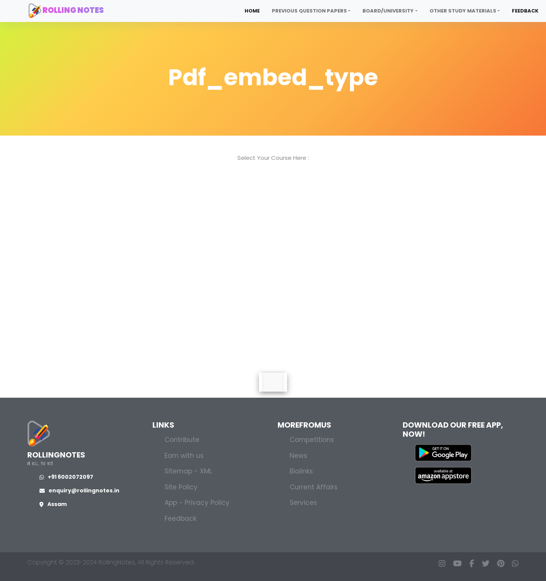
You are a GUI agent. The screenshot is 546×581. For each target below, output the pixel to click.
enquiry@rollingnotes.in (79, 490)
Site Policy (181, 487)
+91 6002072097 (66, 477)
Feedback (525, 10)
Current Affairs (313, 487)
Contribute (182, 439)
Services (303, 502)
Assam (53, 504)
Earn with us (184, 455)
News (298, 455)
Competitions (312, 439)
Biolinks (301, 471)
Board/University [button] (388, 10)
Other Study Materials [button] (463, 10)
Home (252, 10)
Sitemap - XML (188, 471)
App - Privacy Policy (197, 502)
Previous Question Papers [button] (309, 10)
